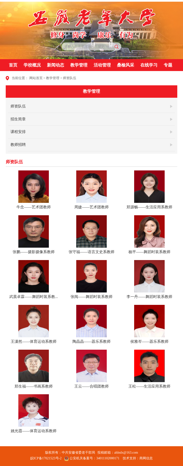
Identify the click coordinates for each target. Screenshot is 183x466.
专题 (168, 65)
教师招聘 (18, 145)
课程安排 (18, 132)
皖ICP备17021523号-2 (45, 458)
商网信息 (146, 458)
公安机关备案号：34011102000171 (91, 458)
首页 (13, 65)
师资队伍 (69, 78)
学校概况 (32, 65)
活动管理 (102, 65)
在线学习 (149, 65)
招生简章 (18, 119)
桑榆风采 (125, 65)
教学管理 (78, 65)
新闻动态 (55, 65)
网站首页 (36, 78)
